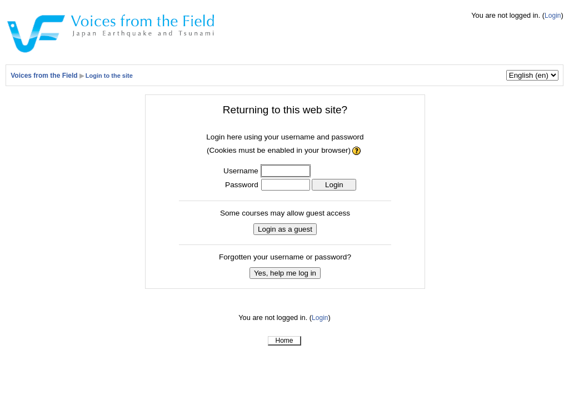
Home (284, 340)
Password (241, 185)
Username (240, 171)
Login (553, 15)
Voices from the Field (44, 75)
